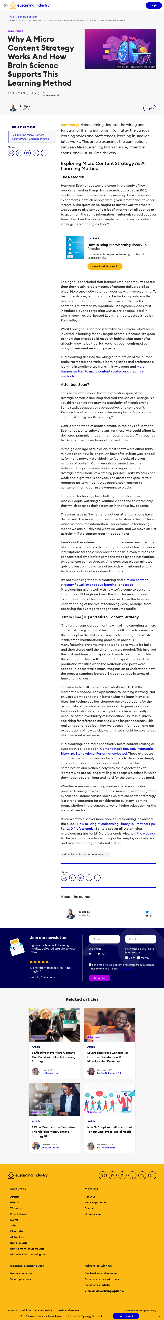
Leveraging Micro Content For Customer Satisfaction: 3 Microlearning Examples (107, 1057)
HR (93, 953)
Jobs (13, 1225)
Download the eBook (105, 266)
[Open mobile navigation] (6, 5)
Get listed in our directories (101, 1273)
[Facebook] (103, 1175)
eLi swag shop (93, 1214)
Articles (14, 1196)
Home (11, 17)
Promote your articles (97, 1284)
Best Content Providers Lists (27, 1248)
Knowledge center (96, 1202)
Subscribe (99, 978)
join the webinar (142, 833)
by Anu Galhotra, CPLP (109, 1073)
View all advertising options (105, 1291)
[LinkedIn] (123, 1175)
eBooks (14, 1202)
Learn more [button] (127, 968)
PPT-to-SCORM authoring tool (29, 1254)
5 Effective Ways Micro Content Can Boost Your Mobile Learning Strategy (53, 1057)
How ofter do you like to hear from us (139, 950)
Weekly (143, 957)
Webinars (15, 1208)
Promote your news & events (102, 1279)
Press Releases (18, 1214)
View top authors (20, 1279)
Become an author (21, 1273)
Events (14, 1219)
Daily (130, 957)
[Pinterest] (142, 1175)
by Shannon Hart (51, 1073)
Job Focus (96, 948)
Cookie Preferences (67, 1310)
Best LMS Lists (18, 1242)
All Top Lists (17, 1237)
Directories (16, 1231)
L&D (103, 953)
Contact (90, 1208)
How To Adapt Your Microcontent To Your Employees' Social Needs (109, 1129)
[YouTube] (132, 1175)
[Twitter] (113, 1175)
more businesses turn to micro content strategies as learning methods (103, 371)
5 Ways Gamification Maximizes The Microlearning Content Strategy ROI (53, 1131)
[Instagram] (152, 1175)
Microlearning (27, 17)
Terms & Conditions (19, 1310)
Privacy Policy (43, 1310)
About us (90, 1196)
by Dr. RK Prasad (50, 1147)
